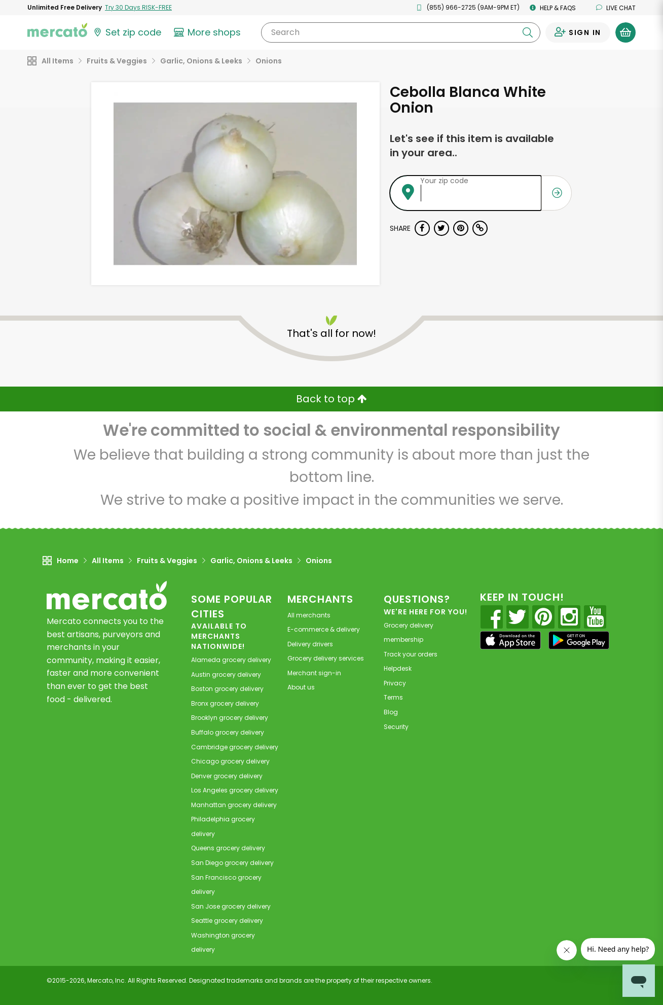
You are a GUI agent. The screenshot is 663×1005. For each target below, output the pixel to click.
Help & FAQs (553, 8)
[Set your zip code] (126, 32)
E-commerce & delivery (323, 629)
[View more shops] (208, 32)
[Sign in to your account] (577, 32)
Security (396, 726)
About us (301, 687)
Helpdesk (398, 668)
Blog (391, 712)
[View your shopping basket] (625, 32)
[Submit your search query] (528, 32)
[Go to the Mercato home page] (57, 29)
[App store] (510, 640)
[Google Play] (578, 640)
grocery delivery (231, 659)
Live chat (616, 8)
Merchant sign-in (314, 673)
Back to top (331, 399)
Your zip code (444, 181)
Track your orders (410, 654)
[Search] (400, 32)
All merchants (308, 615)
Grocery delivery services (325, 658)
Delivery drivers (310, 644)
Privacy (395, 683)
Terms (393, 697)
